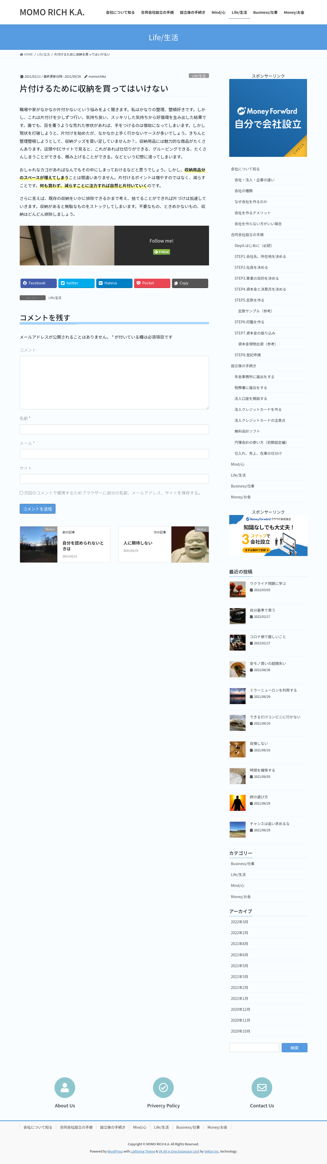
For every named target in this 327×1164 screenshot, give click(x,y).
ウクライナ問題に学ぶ (268, 583)
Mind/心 (238, 464)
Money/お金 (241, 496)
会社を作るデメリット (253, 212)
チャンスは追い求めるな (270, 823)
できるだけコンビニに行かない (275, 716)
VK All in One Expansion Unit (179, 1151)
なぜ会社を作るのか (251, 201)
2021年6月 (239, 954)
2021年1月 (239, 998)
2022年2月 (239, 932)
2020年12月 (241, 1009)
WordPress (115, 1151)
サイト (26, 468)
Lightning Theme (143, 1151)
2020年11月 (241, 1020)
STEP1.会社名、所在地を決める (260, 256)
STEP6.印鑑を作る (250, 321)
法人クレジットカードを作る (258, 409)
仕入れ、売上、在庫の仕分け (258, 453)
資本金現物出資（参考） (258, 343)
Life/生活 (199, 75)
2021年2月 (239, 987)
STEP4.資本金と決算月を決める (260, 289)
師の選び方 (259, 796)
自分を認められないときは (83, 546)
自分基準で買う (262, 610)
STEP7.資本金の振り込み (255, 333)
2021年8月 (239, 943)
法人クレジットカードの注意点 (260, 420)
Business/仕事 (243, 486)
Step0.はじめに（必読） (254, 245)
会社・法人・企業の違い (255, 179)
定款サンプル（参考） (256, 310)
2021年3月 (239, 976)
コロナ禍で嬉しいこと (268, 636)
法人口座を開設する (251, 398)
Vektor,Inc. (212, 1151)
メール (27, 443)
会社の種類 (244, 190)
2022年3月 (239, 921)
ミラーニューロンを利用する (273, 690)
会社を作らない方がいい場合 (258, 223)
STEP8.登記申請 (248, 354)
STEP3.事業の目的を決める (257, 278)
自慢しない (259, 743)
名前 (25, 418)
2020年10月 (241, 1031)
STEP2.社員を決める (251, 267)
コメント (28, 350)
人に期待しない (137, 543)
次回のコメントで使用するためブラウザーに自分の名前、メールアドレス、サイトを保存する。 (113, 493)
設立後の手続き (243, 365)
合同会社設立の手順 (247, 234)
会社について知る (245, 168)
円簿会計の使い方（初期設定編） (262, 442)
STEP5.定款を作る (250, 300)
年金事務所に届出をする (255, 376)
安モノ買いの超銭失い (268, 663)
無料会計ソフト (247, 431)
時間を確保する (262, 770)
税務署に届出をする (251, 387)
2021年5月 (239, 965)
